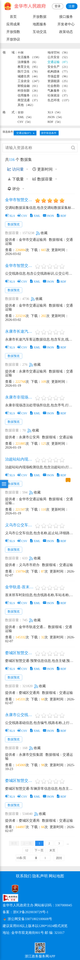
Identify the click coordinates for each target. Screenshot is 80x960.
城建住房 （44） (28, 76)
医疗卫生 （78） (28, 71)
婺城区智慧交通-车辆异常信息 (19, 781)
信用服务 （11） (28, 95)
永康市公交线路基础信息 (19, 715)
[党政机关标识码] (10, 888)
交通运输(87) (23, 133)
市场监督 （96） (58, 76)
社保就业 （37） (58, 95)
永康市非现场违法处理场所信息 (19, 397)
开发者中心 (66, 24)
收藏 (42, 233)
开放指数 (13, 32)
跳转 (59, 858)
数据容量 (42, 179)
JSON (48, 215)
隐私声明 (40, 876)
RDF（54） (55, 121)
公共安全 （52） (58, 57)
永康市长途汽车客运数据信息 (19, 331)
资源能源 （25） (58, 81)
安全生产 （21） (58, 66)
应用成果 (13, 24)
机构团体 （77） (58, 71)
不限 (21, 52)
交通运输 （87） (58, 62)
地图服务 (39, 24)
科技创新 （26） (28, 90)
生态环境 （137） (59, 100)
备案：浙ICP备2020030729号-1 (25, 912)
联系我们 (23, 876)
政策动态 (66, 32)
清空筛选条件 (48, 133)
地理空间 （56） (58, 52)
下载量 (15, 179)
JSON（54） (56, 117)
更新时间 (42, 169)
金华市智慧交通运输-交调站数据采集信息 (19, 200)
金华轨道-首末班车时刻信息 (19, 587)
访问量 (15, 169)
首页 (13, 17)
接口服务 (66, 17)
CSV (22, 215)
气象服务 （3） (58, 90)
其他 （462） (26, 105)
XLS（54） (55, 112)
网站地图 (56, 876)
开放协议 (13, 39)
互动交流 (39, 32)
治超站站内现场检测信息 (19, 459)
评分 (13, 189)
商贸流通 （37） (28, 100)
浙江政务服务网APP (40, 956)
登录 (58, 6)
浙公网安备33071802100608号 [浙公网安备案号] (30, 919)
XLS (10, 215)
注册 (72, 6)
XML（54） (25, 117)
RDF (61, 215)
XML (34, 215)
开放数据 (39, 17)
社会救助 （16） (58, 85)
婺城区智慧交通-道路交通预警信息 (19, 653)
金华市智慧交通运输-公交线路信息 (19, 266)
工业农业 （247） (29, 81)
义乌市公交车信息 (19, 525)
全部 (21, 112)
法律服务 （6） (28, 62)
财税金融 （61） (28, 85)
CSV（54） (25, 121)
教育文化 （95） (28, 66)
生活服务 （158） (29, 57)
